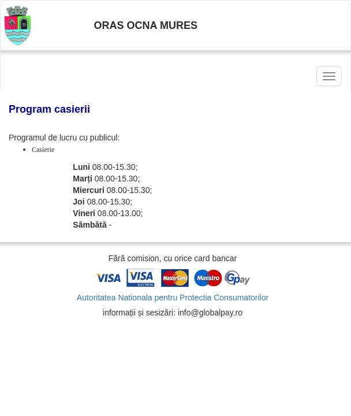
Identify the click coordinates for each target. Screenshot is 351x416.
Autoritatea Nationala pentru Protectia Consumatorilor (172, 297)
